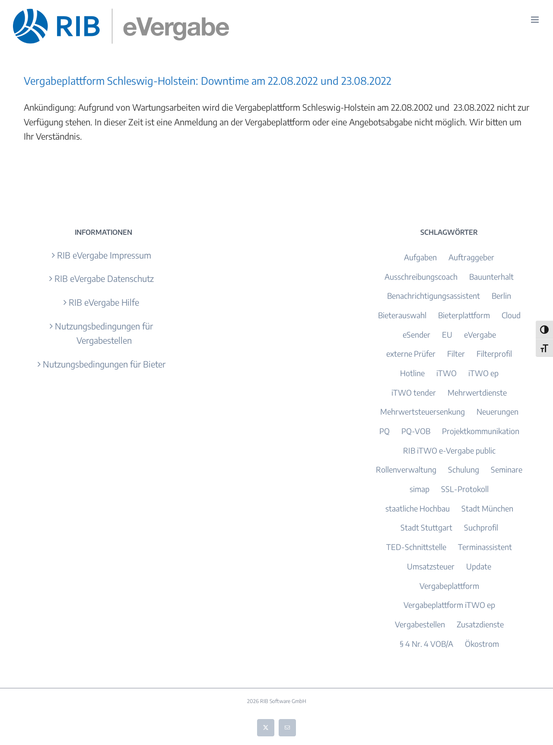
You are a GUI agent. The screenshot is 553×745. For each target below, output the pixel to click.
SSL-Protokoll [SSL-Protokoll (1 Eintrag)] (465, 489)
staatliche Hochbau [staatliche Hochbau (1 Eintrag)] (417, 508)
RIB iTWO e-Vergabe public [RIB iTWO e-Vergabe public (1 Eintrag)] (449, 450)
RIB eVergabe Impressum (104, 254)
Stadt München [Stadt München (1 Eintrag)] (487, 508)
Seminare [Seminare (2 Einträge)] (506, 469)
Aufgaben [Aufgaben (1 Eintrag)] (420, 257)
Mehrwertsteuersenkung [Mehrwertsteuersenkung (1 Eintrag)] (422, 411)
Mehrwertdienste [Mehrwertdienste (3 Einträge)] (477, 392)
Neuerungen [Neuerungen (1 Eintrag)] (497, 411)
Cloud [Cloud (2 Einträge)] (511, 315)
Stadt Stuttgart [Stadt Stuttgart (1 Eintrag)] (426, 527)
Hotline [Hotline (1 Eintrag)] (412, 373)
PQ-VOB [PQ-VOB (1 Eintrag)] (415, 431)
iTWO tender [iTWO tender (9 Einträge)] (413, 392)
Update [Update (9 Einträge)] (478, 566)
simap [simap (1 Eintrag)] (419, 489)
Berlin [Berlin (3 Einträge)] (501, 296)
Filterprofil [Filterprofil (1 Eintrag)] (494, 353)
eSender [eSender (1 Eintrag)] (416, 334)
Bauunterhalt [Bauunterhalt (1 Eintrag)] (491, 276)
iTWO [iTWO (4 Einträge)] (446, 373)
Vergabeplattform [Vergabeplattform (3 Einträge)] (449, 586)
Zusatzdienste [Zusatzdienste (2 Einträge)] (480, 624)
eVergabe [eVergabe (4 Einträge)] (480, 334)
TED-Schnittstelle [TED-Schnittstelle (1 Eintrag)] (416, 547)
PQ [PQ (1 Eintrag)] (384, 431)
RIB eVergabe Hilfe (104, 302)
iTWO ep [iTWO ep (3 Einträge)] (483, 373)
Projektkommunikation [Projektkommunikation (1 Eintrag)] (480, 431)
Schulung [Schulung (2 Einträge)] (463, 469)
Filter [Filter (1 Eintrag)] (456, 353)
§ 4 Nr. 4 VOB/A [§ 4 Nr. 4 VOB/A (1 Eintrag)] (426, 644)
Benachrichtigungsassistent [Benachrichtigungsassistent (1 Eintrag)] (433, 296)
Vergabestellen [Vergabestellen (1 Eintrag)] (420, 624)
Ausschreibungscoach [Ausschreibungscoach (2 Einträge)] (421, 276)
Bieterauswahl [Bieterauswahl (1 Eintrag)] (402, 315)
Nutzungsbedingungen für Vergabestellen (104, 333)
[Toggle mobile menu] (535, 19)
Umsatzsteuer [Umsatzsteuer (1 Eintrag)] (430, 566)
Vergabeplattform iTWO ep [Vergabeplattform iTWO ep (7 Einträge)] (449, 605)
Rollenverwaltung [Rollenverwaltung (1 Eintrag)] (406, 469)
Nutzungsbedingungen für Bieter (104, 363)
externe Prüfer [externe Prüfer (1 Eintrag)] (410, 353)
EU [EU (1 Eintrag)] (447, 334)
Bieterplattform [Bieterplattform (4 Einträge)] (464, 315)
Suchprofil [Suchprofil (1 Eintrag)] (481, 527)
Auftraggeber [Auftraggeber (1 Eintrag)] (471, 257)
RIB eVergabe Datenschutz (104, 278)
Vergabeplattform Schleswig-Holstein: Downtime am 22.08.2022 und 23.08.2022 (207, 80)
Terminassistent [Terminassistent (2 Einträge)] (485, 547)
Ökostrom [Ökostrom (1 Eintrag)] (482, 644)
